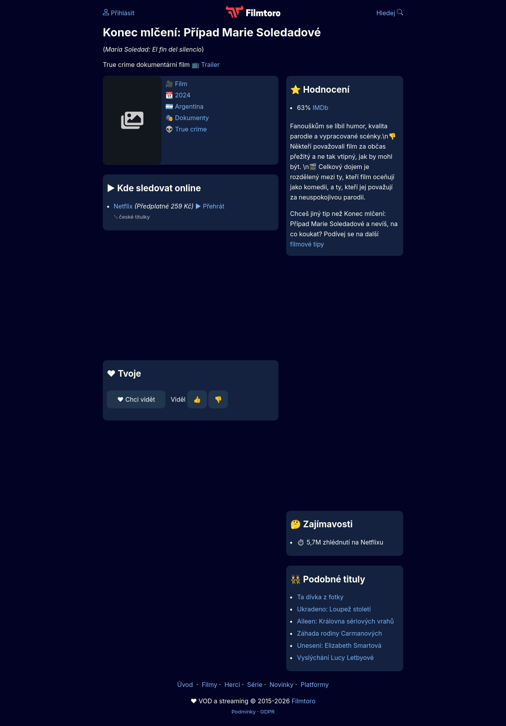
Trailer (210, 64)
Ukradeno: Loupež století (334, 609)
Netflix (123, 206)
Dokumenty (192, 118)
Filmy (209, 684)
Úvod (185, 684)
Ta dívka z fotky (320, 597)
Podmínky (243, 711)
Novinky (281, 684)
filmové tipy (307, 244)
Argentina (189, 106)
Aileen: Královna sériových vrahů (345, 621)
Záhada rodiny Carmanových (339, 633)
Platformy (315, 684)
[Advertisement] (191, 295)
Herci (232, 684)
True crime (191, 129)
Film (181, 84)
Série (254, 684)
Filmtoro (304, 701)
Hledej (389, 13)
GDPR (267, 711)
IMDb (320, 107)
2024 (183, 95)
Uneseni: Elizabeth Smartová (339, 645)
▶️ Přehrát (210, 206)
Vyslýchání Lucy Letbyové (335, 657)
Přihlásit (119, 13)
